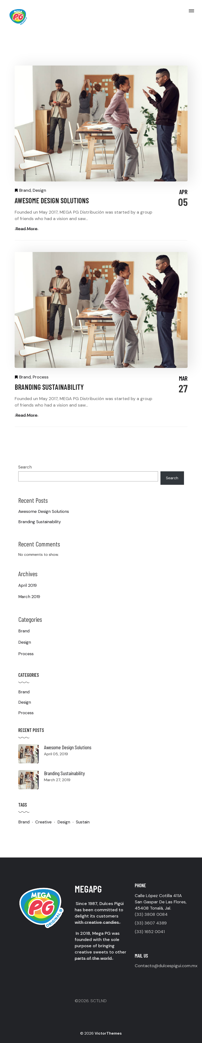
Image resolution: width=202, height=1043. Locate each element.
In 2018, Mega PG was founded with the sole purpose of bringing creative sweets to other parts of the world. (100, 945)
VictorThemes (108, 1033)
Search (25, 467)
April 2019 (27, 585)
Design (39, 190)
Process (41, 377)
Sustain (83, 822)
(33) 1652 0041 (150, 932)
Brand (25, 190)
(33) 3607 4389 (151, 923)
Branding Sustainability (49, 387)
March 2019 (29, 596)
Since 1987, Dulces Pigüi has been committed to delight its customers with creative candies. (99, 913)
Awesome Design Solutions (52, 200)
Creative (43, 822)
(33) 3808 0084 (151, 914)
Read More (26, 229)
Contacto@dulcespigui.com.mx (166, 966)
